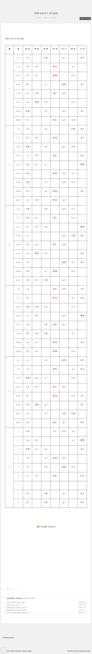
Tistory (76, 651)
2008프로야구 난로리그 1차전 (15, 610)
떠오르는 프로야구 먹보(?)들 (15, 602)
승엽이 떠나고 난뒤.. (12, 605)
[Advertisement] (46, 526)
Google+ (29, 651)
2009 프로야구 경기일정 (46, 13)
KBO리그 (19, 598)
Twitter (12, 651)
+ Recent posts (8, 638)
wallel (88, 651)
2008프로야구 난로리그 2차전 (15, 607)
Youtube (24, 651)
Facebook (18, 651)
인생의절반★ (10, 598)
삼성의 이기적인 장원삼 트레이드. (17, 612)
